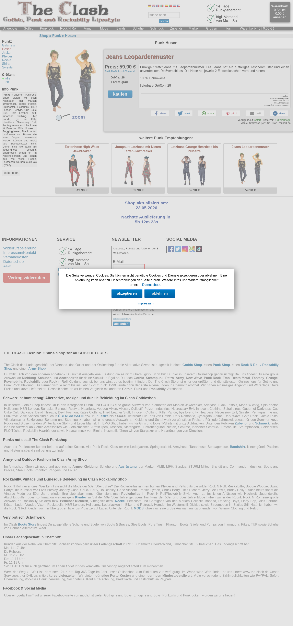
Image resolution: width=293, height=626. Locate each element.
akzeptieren (127, 293)
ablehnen (160, 293)
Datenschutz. (151, 285)
